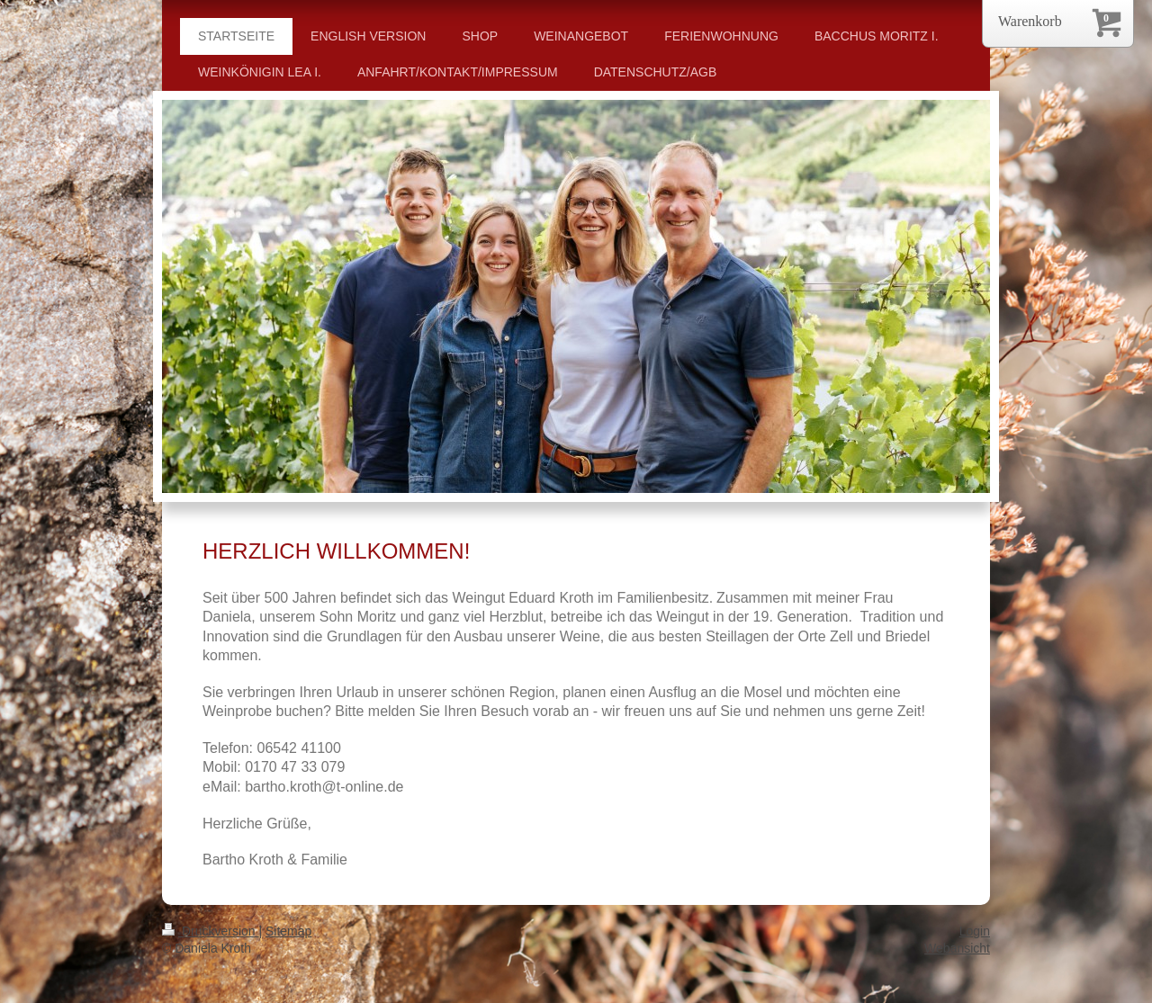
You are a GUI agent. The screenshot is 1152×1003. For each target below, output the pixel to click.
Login (974, 931)
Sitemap (288, 931)
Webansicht (957, 948)
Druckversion (210, 931)
